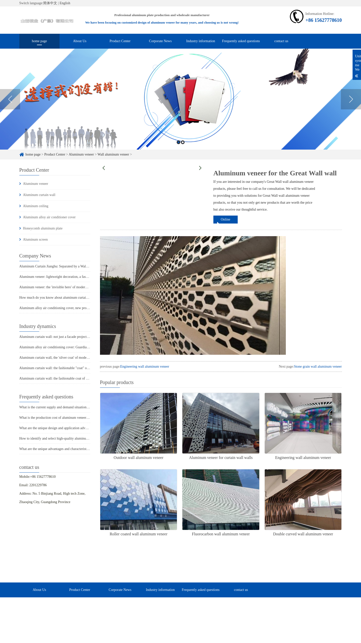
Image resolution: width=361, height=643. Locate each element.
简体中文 (50, 3)
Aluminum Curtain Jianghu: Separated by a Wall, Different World (65, 266)
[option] (180, 99)
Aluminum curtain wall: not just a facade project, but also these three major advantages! (80, 337)
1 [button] (178, 143)
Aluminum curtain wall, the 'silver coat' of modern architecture (63, 357)
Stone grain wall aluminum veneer (318, 366)
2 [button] (183, 143)
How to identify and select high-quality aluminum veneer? (59, 438)
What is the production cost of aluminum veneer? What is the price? (66, 417)
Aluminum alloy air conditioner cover (49, 217)
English (65, 3)
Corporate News (160, 41)
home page (39, 41)
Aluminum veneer (81, 154)
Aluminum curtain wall (39, 195)
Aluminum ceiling (35, 206)
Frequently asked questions (241, 41)
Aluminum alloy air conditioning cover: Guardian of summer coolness (68, 347)
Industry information (200, 41)
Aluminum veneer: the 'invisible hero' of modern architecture (61, 287)
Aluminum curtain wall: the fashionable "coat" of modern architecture (68, 368)
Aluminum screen (35, 239)
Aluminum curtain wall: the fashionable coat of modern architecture (66, 378)
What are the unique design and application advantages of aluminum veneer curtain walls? (82, 428)
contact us (281, 41)
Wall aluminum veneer (113, 154)
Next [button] (351, 100)
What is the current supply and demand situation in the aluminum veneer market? (75, 407)
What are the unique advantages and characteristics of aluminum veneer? (70, 449)
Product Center (120, 41)
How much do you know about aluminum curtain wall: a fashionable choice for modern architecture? (89, 297)
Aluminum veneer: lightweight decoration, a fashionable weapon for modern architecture (81, 277)
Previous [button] (10, 100)
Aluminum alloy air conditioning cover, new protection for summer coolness (72, 308)
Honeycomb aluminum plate (43, 228)
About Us (79, 41)
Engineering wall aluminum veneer (144, 366)
